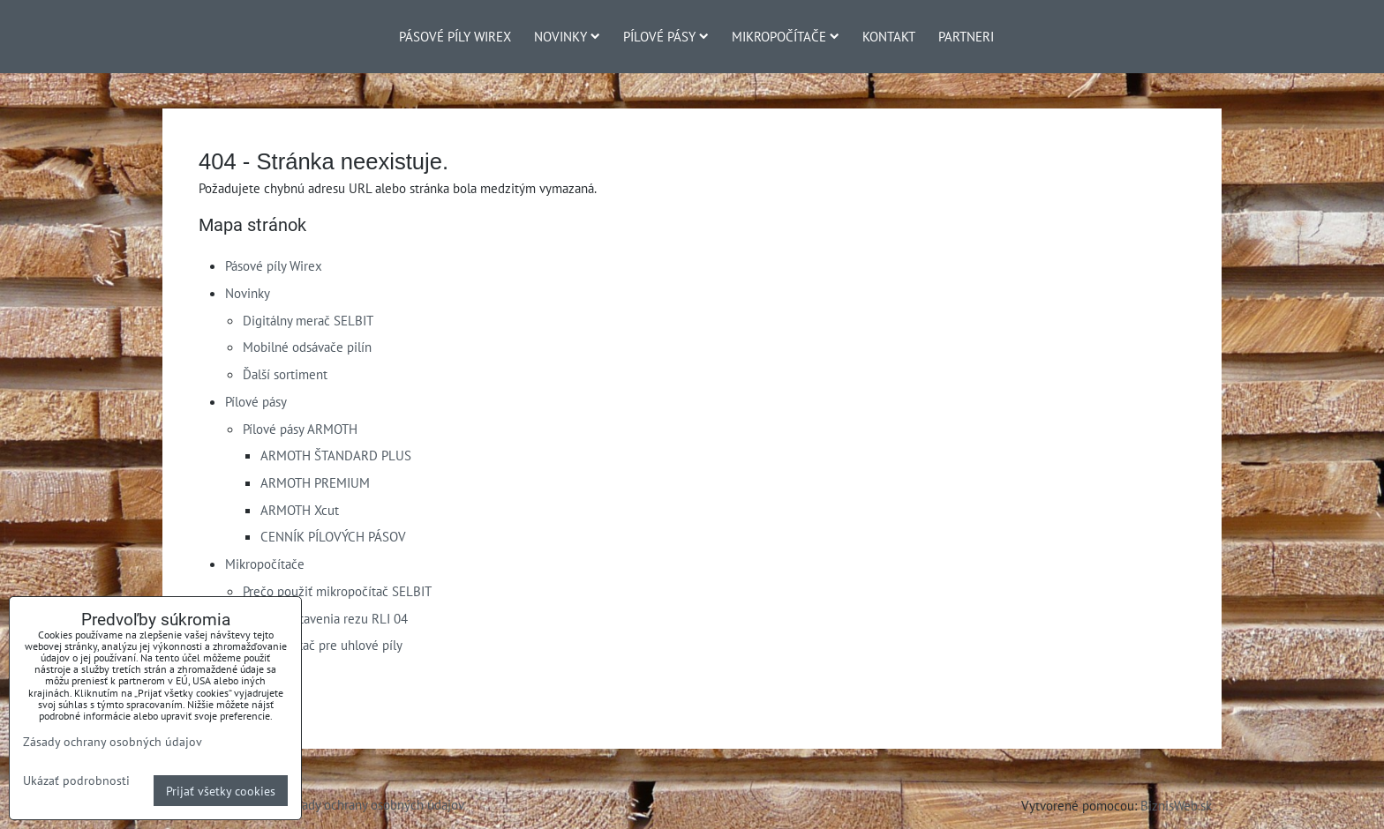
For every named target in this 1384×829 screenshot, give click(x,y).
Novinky (567, 36)
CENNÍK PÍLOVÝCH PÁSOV (333, 536)
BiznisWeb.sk (1176, 805)
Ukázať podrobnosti (76, 780)
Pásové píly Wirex (455, 36)
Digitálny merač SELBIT (308, 320)
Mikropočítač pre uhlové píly (322, 644)
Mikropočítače (785, 36)
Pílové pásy (666, 36)
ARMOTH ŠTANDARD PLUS (335, 455)
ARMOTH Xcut (299, 510)
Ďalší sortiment (285, 374)
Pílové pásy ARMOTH (300, 428)
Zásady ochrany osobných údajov (373, 804)
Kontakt (888, 36)
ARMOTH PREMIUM (315, 482)
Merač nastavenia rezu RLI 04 (325, 618)
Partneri (966, 36)
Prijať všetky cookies (220, 790)
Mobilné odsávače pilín (307, 346)
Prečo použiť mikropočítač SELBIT (337, 591)
